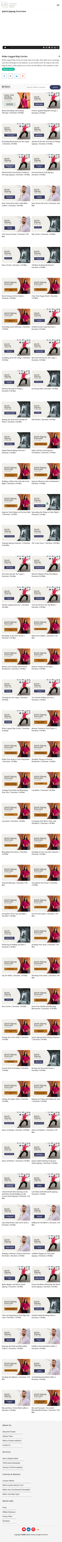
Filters (6, 87)
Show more (8, 69)
